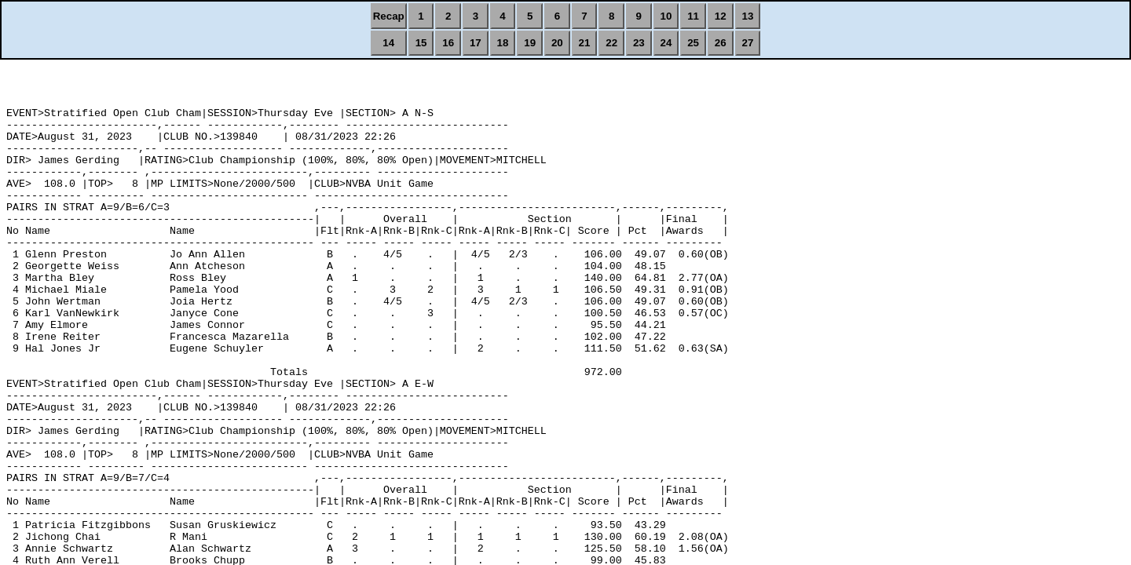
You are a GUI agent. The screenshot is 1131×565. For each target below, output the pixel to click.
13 (748, 16)
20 (557, 43)
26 (721, 43)
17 (475, 43)
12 (721, 16)
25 (693, 43)
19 (530, 43)
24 (666, 43)
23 (639, 43)
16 (448, 43)
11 (693, 16)
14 (388, 43)
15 (421, 43)
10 (666, 16)
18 (503, 43)
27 (748, 43)
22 (611, 43)
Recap (388, 16)
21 (585, 43)
